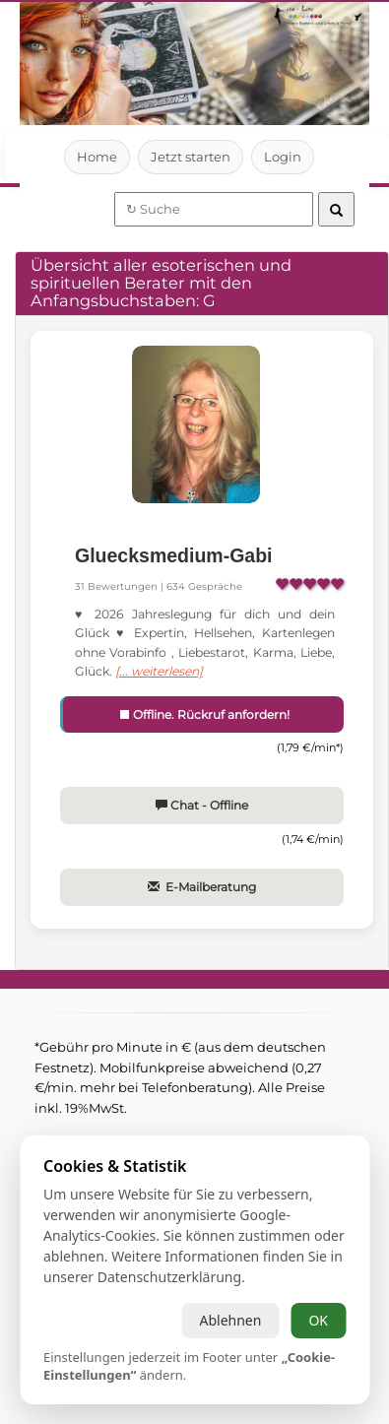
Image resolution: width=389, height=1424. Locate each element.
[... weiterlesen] (159, 671)
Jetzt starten (190, 156)
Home (97, 156)
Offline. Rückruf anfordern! (203, 714)
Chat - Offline (201, 805)
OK (318, 1320)
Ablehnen (230, 1320)
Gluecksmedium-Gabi (173, 555)
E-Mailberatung (202, 886)
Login (283, 156)
